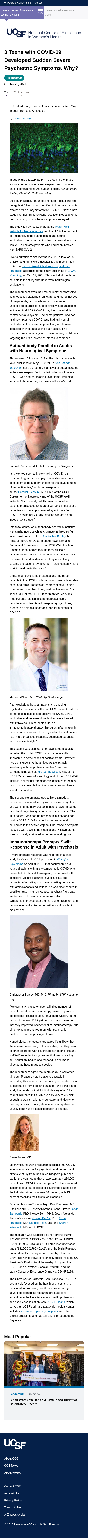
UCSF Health (56, 1301)
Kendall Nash (37, 1222)
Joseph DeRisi (41, 1218)
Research (14, 77)
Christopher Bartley (54, 536)
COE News (11, 1465)
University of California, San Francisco (23, 2)
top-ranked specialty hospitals (39, 1311)
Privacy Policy (13, 1500)
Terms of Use (12, 1507)
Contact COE (12, 1486)
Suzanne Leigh (23, 118)
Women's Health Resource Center (59, 12)
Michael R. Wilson (48, 771)
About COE (11, 1458)
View (7, 92)
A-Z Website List (14, 1514)
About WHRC (12, 1472)
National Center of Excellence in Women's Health (18, 12)
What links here (21, 92)
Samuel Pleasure (29, 491)
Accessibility (12, 1493)
